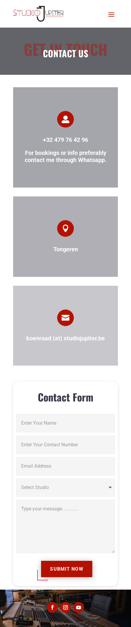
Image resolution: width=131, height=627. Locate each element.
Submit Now (66, 569)
